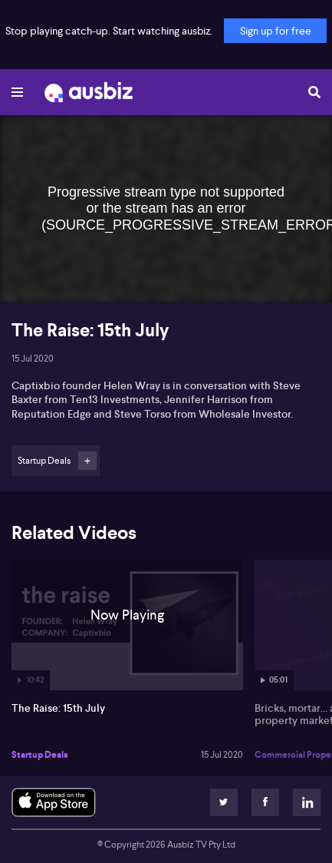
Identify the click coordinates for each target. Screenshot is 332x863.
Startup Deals (40, 755)
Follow (87, 460)
